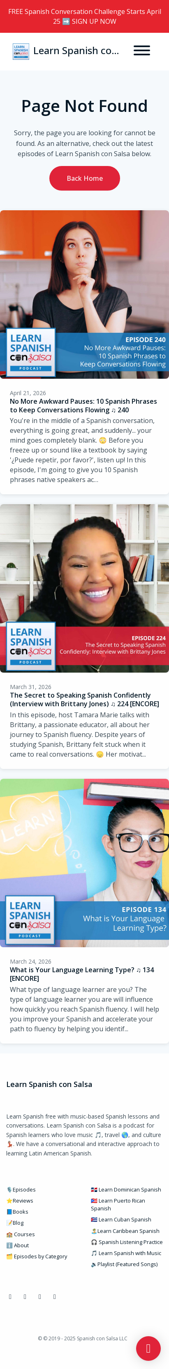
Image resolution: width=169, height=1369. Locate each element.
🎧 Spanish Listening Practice (127, 1242)
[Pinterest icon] (55, 1296)
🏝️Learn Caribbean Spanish (125, 1231)
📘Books (17, 1211)
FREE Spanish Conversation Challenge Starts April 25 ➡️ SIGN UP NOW (84, 16)
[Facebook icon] (10, 1296)
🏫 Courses (20, 1234)
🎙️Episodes (21, 1189)
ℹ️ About (17, 1245)
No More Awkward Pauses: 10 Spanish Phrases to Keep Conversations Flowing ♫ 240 (83, 405)
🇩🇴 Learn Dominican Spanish (126, 1189)
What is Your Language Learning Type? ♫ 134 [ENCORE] (82, 974)
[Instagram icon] (25, 1296)
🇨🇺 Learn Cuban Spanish (121, 1219)
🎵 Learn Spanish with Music (126, 1253)
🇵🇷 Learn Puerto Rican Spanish (118, 1204)
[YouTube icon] (40, 1296)
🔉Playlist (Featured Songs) (124, 1264)
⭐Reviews (19, 1200)
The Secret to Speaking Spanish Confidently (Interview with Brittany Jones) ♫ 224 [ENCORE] (84, 699)
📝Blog (14, 1222)
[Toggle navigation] (141, 51)
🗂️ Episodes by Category (36, 1256)
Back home (85, 178)
